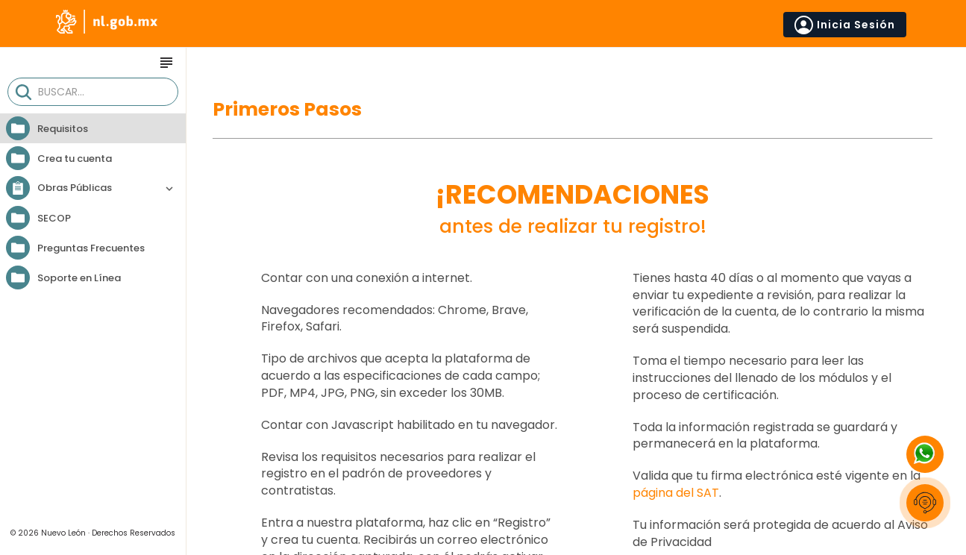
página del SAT (676, 492)
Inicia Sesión (844, 25)
